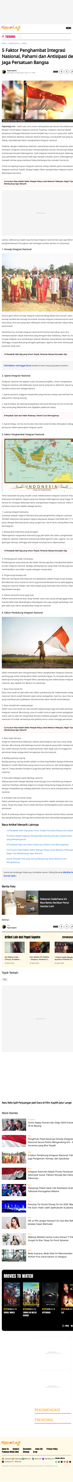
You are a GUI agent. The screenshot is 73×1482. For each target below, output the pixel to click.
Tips (4, 979)
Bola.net (26, 1459)
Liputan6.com (6, 1459)
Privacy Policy (52, 1448)
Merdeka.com (46, 1459)
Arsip (35, 1451)
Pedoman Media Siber (10, 1451)
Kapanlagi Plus (14, 43)
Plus (29, 1136)
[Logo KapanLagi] (11, 28)
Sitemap (26, 1451)
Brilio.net (16, 1462)
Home (4, 43)
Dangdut (31, 1119)
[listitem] (19, 36)
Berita (24, 43)
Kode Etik (39, 1448)
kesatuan (53, 133)
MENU (68, 28)
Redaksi (16, 1448)
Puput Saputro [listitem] (12, 71)
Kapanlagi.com (16, 1459)
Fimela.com (6, 1462)
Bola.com (36, 1459)
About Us (5, 1448)
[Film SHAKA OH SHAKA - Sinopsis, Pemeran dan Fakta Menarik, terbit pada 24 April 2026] (40, 953)
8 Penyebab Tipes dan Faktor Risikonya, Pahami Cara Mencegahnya (38, 844)
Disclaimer (27, 1448)
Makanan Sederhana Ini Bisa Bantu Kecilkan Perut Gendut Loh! (54, 902)
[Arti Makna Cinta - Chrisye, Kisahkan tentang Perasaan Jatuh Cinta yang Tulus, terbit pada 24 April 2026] (15, 953)
